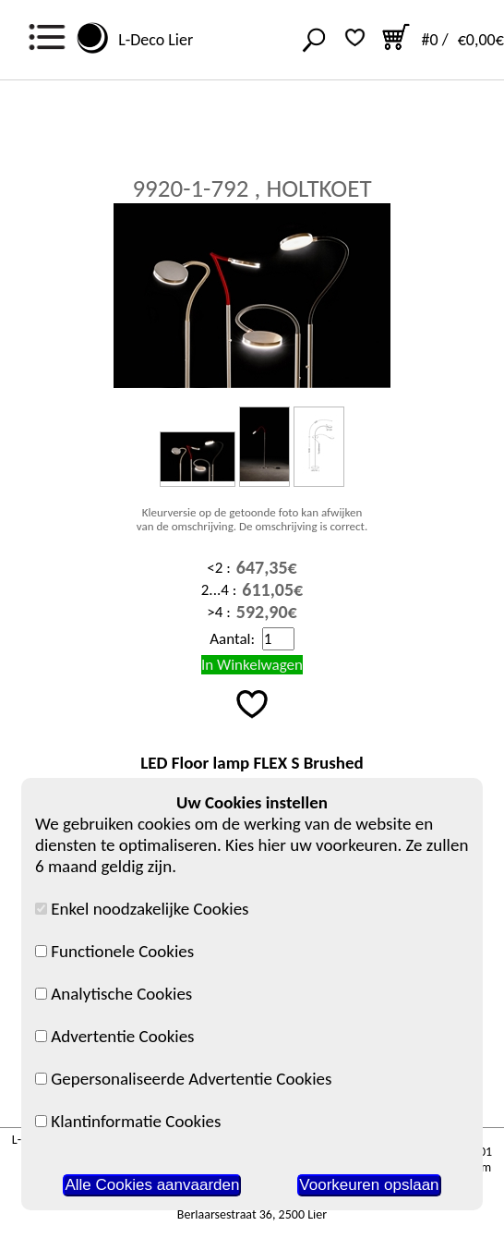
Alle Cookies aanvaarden (152, 1185)
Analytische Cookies (113, 993)
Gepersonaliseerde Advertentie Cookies (183, 1078)
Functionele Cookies (114, 951)
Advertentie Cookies (115, 1036)
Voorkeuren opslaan (368, 1185)
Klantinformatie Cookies (128, 1121)
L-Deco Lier (152, 40)
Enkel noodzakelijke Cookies (142, 908)
